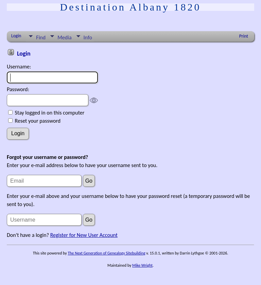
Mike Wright (142, 265)
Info (88, 37)
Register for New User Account (84, 235)
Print (243, 36)
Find (41, 37)
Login (16, 36)
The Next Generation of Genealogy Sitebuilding (106, 253)
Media (64, 37)
